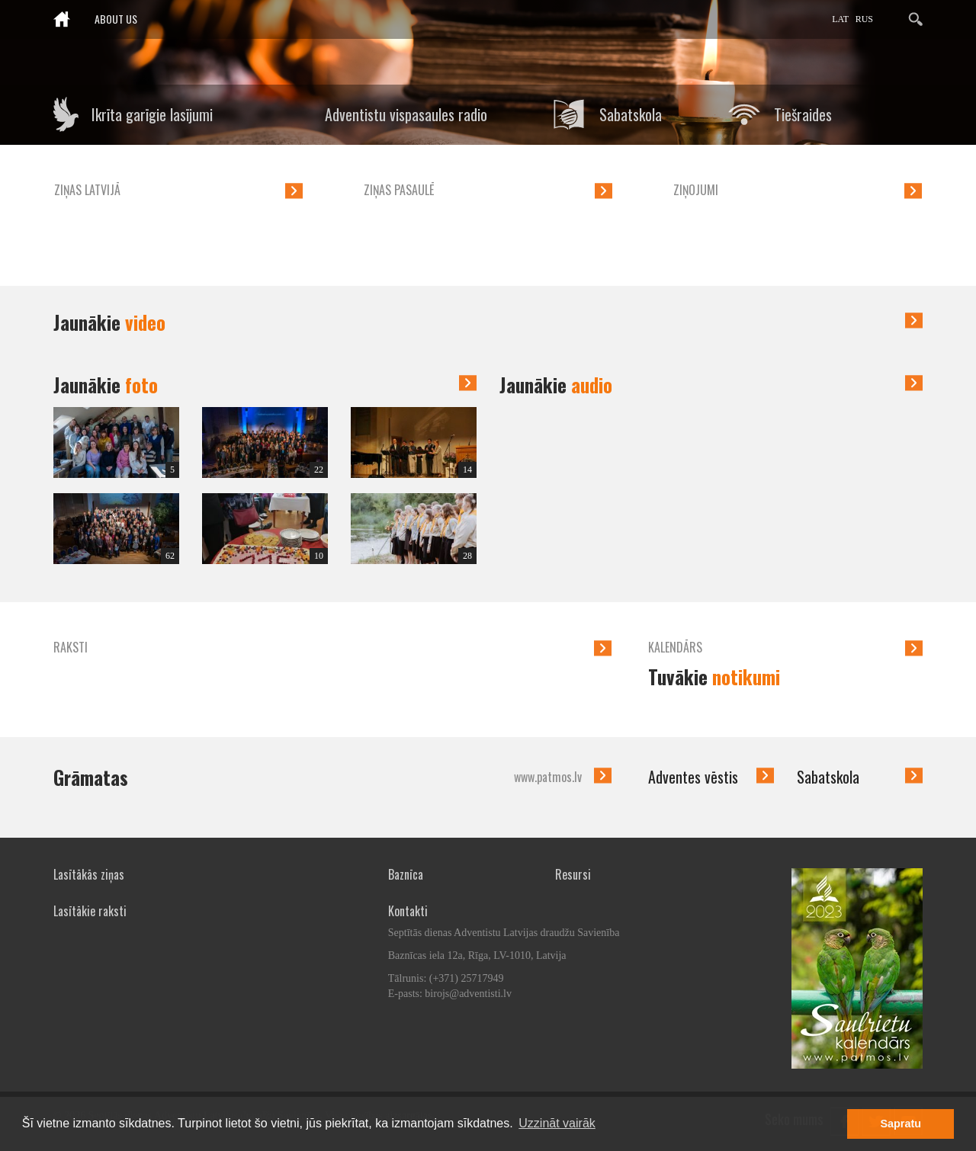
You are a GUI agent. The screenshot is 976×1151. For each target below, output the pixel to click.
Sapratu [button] (900, 1123)
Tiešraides (803, 114)
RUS (864, 19)
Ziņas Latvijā (87, 190)
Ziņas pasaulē (399, 190)
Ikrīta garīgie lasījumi (152, 114)
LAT (840, 19)
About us (116, 19)
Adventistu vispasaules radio (406, 114)
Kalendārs (675, 647)
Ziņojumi (695, 190)
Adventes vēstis (693, 776)
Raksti (70, 647)
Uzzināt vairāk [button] (556, 1123)
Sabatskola (630, 114)
